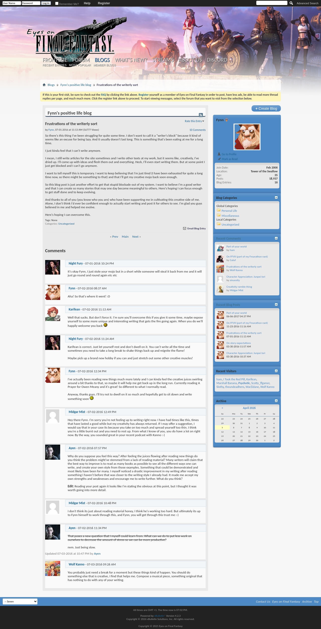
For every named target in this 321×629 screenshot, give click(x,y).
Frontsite (55, 60)
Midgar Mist (77, 412)
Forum (81, 60)
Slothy (220, 387)
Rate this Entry (193, 121)
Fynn (72, 288)
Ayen (72, 448)
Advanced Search (307, 3)
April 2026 (249, 408)
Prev (115, 236)
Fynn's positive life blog (75, 85)
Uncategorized (66, 223)
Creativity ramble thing (239, 286)
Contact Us (263, 601)
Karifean (74, 309)
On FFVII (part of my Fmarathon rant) (247, 256)
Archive (307, 601)
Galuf (233, 260)
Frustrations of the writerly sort (244, 266)
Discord (217, 60)
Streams (163, 60)
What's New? (131, 60)
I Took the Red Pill (234, 379)
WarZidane (252, 387)
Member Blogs (104, 65)
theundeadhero (234, 387)
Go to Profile (226, 154)
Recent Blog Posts (228, 305)
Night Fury (76, 263)
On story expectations (238, 343)
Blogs (102, 60)
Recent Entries (55, 65)
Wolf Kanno (77, 564)
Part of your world (236, 246)
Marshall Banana (226, 383)
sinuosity (235, 280)
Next (135, 236)
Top (316, 601)
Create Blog (266, 108)
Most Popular (80, 65)
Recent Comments (228, 238)
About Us (190, 60)
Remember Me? (67, 4)
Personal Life (229, 211)
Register (104, 3)
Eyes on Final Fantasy (286, 601)
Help (87, 3)
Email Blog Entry (194, 228)
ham (232, 250)
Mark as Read (227, 159)
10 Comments (198, 130)
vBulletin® (160, 615)
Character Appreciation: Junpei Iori (245, 276)
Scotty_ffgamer (260, 383)
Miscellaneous (230, 216)
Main (125, 236)
